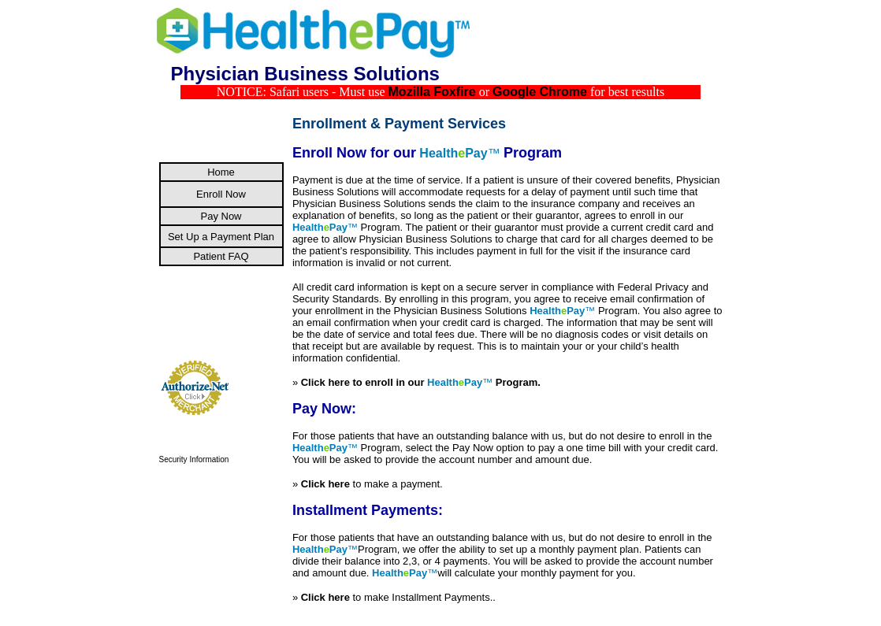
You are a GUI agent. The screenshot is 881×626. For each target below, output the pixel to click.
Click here (327, 484)
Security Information (194, 459)
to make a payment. (398, 484)
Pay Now (220, 216)
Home (221, 172)
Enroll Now (221, 194)
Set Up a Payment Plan (221, 237)
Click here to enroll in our (391, 382)
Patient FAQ (220, 256)
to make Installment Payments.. (398, 597)
